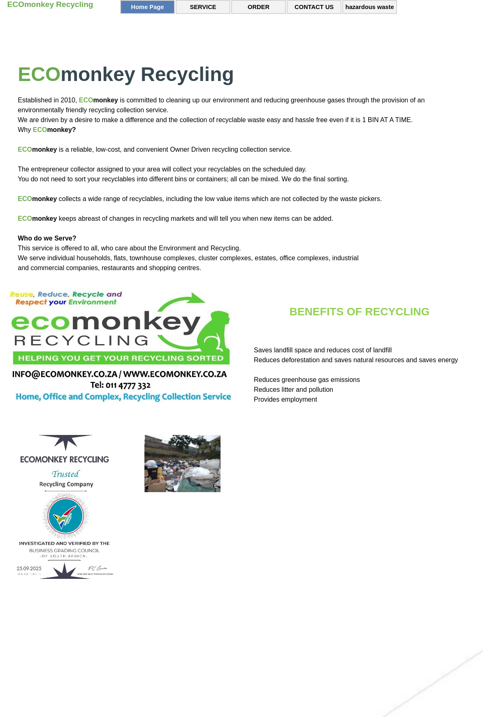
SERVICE (203, 7)
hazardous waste (369, 7)
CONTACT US (314, 7)
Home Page (147, 7)
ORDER (258, 7)
